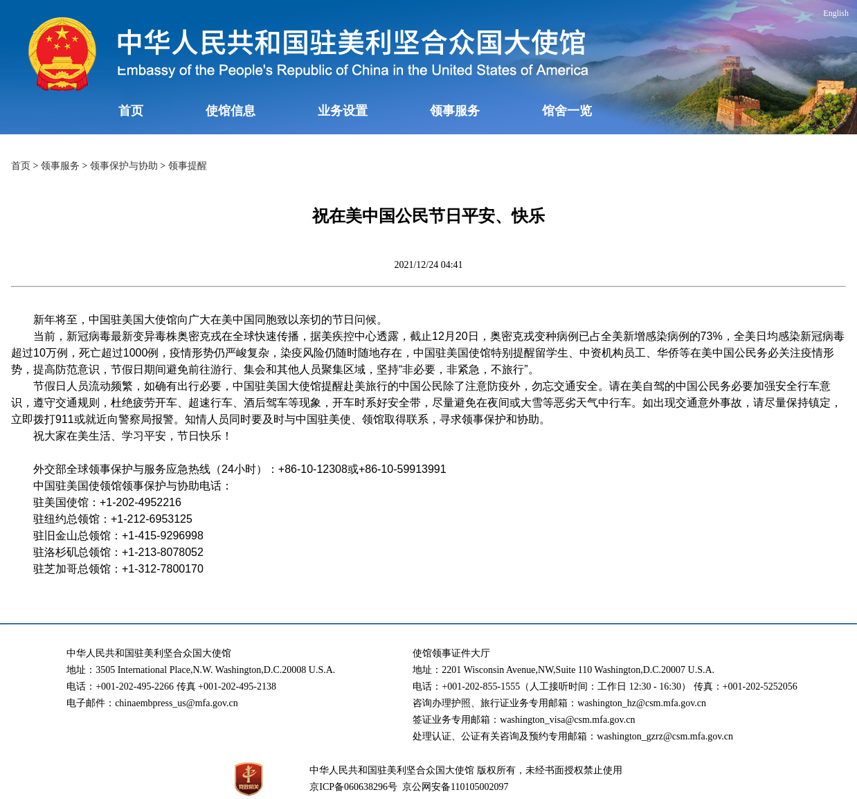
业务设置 (343, 111)
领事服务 (455, 111)
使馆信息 (230, 111)
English (836, 13)
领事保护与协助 (124, 166)
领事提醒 (187, 166)
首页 (130, 111)
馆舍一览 (567, 111)
